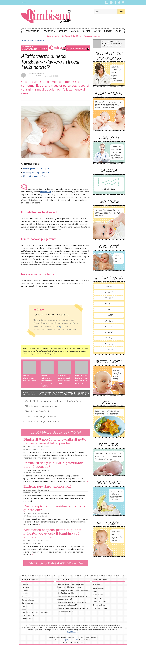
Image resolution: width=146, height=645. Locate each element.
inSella (95, 591)
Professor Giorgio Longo (33, 543)
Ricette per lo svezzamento (41, 406)
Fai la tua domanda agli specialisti (56, 563)
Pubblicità (25, 591)
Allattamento (39, 41)
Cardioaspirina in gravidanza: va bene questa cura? (54, 508)
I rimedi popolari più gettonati (36, 172)
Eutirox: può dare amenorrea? (47, 486)
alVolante (96, 585)
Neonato (63, 31)
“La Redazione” (39, 74)
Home (24, 41)
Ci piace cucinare (99, 605)
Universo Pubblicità (100, 608)
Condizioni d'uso (28, 600)
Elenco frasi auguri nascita (40, 416)
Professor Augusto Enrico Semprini (36, 516)
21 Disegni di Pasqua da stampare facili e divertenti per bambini (72, 592)
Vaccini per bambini (37, 411)
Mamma (97, 31)
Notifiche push (27, 618)
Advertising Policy (28, 615)
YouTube (123, 2)
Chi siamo (25, 588)
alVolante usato (98, 588)
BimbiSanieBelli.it (46, 16)
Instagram (111, 2)
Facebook (115, 2)
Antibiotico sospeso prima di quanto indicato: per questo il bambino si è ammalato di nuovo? (52, 533)
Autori (24, 606)
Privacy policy (27, 597)
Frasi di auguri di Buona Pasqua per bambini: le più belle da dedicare (70, 586)
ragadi (61, 326)
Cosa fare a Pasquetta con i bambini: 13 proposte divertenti (72, 597)
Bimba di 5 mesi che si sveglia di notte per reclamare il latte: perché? (54, 441)
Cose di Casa (97, 598)
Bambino (75, 31)
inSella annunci (98, 595)
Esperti (25, 609)
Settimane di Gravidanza (71, 36)
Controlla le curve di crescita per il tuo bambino (53, 401)
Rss (106, 2)
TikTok (119, 2)
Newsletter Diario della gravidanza (35, 612)
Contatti (25, 585)
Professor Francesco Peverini (34, 449)
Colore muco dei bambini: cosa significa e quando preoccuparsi (72, 609)
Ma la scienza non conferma (35, 176)
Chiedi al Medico (53, 36)
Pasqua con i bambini (92, 36)
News (24, 2)
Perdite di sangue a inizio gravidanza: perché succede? (53, 465)
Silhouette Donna (99, 601)
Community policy (28, 603)
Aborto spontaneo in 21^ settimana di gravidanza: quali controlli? (71, 603)
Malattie (86, 31)
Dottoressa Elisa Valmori (33, 473)
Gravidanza (49, 31)
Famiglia (108, 31)
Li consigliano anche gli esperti (36, 168)
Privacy (25, 594)
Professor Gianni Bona (32, 492)
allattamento (45, 191)
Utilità (118, 31)
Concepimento (32, 31)
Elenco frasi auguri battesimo (42, 421)
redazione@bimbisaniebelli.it (68, 640)
